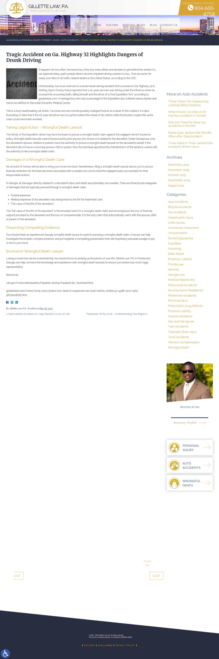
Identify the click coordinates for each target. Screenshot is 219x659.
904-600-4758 (200, 10)
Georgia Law (176, 274)
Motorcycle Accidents (182, 285)
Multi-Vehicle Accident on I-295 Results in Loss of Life (39, 313)
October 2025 (177, 175)
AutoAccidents (192, 465)
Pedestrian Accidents (182, 295)
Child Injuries (176, 222)
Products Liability (179, 311)
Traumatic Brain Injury (182, 331)
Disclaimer (105, 645)
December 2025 (178, 164)
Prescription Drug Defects (185, 305)
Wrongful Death (178, 347)
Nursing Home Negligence (185, 290)
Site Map (89, 645)
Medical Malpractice (181, 279)
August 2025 (176, 185)
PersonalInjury (191, 448)
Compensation (177, 233)
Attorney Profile (185, 422)
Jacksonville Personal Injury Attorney (28, 40)
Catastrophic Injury (180, 217)
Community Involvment (183, 227)
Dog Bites (174, 243)
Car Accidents (177, 212)
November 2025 (178, 169)
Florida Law (176, 264)
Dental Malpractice (180, 238)
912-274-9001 (145, 561)
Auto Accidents (70, 40)
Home (90, 7)
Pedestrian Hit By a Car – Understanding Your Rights (115, 313)
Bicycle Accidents (179, 207)
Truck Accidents (178, 337)
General (173, 269)
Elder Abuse (176, 253)
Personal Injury (126, 7)
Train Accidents (178, 326)
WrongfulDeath (192, 483)
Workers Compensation (183, 342)
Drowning (174, 248)
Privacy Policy (125, 645)
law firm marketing (98, 637)
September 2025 (179, 180)
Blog (146, 7)
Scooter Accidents (180, 316)
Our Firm (105, 7)
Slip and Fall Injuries (181, 321)
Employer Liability (180, 259)
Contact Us (162, 7)
